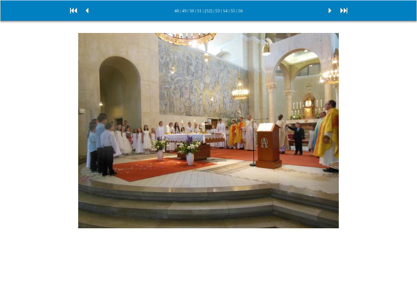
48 (176, 10)
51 (199, 10)
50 (191, 10)
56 (240, 10)
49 (184, 10)
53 (217, 10)
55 (232, 10)
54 (225, 10)
